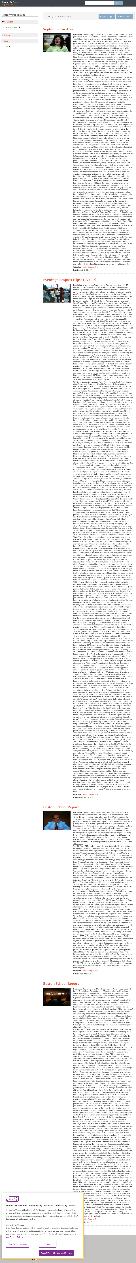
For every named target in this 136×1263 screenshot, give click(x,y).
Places (7, 35)
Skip (48, 1244)
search (118, 3)
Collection (8, 22)
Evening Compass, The (90, 267)
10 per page (106, 16)
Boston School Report (61, 807)
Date (6, 41)
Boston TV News (10, 3)
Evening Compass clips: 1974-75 (69, 279)
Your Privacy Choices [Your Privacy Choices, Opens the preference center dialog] (17, 1244)
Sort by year (124, 16)
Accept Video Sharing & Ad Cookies (56, 1253)
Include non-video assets (63, 16)
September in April (58, 29)
